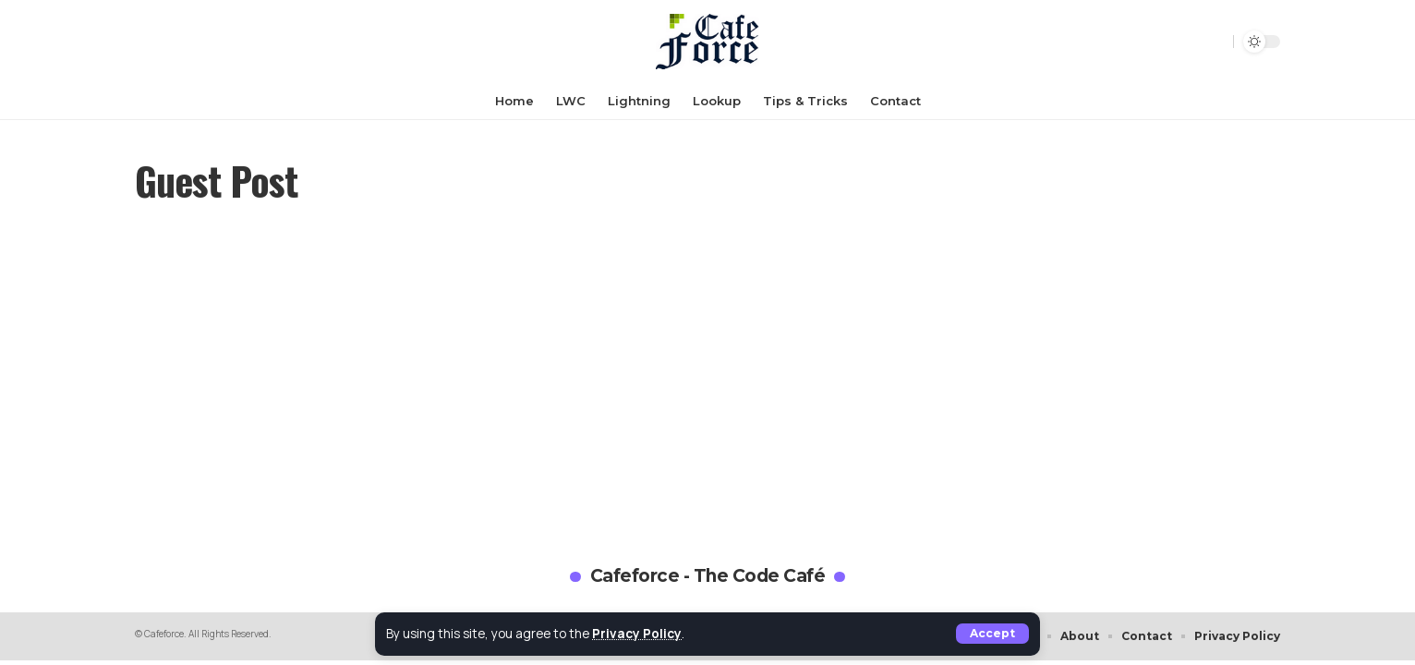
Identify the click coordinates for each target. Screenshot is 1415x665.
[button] (992, 633)
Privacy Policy (637, 633)
